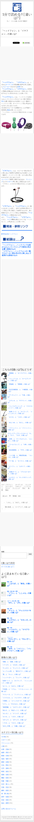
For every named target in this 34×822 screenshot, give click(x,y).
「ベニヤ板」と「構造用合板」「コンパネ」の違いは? (20, 456)
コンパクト (5, 179)
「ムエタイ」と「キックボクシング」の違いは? (20, 478)
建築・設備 (5, 762)
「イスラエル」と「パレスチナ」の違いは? (15, 698)
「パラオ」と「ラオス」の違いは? (12, 723)
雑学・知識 (5, 797)
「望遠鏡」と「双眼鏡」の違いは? (19, 384)
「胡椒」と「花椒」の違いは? (11, 662)
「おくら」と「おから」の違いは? (12, 686)
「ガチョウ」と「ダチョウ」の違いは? (14, 720)
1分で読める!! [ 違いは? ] (17, 16)
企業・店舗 (5, 749)
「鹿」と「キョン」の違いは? (11, 674)
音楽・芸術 (5, 800)
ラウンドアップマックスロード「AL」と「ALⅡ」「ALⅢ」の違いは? (20, 434)
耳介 (2, 101)
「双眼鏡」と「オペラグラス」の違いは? (20, 374)
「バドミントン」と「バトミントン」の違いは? (20, 429)
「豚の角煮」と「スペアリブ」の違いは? (15, 508)
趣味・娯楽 (5, 790)
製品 (8, 110)
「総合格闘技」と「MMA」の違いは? (20, 450)
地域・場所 (5, 759)
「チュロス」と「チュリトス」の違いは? (14, 668)
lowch (5, 496)
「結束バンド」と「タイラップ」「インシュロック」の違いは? (20, 412)
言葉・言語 (5, 787)
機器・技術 (17, 496)
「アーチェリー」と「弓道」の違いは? (19, 396)
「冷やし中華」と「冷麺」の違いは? (13, 726)
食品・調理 (5, 803)
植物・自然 (5, 774)
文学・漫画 (5, 768)
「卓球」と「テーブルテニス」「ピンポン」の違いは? (20, 440)
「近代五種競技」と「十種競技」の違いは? (20, 390)
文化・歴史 (5, 765)
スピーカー (6, 87)
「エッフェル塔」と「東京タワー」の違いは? (16, 671)
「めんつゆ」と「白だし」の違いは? (20, 422)
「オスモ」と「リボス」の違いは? (19, 417)
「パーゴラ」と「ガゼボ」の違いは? (13, 665)
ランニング (16, 488)
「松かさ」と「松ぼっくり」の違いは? (14, 710)
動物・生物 (5, 756)
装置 (18, 87)
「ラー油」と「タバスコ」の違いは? (20, 461)
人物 (2, 746)
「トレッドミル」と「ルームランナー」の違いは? (19, 379)
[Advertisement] (17, 63)
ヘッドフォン (8, 82)
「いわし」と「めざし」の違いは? (16, 502)
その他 (3, 737)
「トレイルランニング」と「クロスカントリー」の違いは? (20, 407)
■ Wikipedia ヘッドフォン (9, 234)
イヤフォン (21, 82)
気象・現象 (5, 781)
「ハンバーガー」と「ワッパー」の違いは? (15, 677)
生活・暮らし (5, 784)
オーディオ (9, 84)
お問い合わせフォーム (8, 809)
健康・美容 (5, 752)
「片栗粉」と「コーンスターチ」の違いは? (15, 701)
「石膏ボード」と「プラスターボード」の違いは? (19, 473)
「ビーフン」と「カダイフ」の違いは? (19, 467)
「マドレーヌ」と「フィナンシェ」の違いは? (16, 694)
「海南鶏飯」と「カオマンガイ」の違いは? (15, 707)
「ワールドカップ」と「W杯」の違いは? (20, 445)
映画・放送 (5, 771)
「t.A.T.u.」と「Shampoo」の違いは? (13, 704)
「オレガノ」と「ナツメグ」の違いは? (14, 713)
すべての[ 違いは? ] (7, 567)
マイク (9, 219)
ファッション (5, 743)
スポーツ (10, 181)
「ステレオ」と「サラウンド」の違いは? (20, 401)
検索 (2, 552)
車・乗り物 (5, 793)
